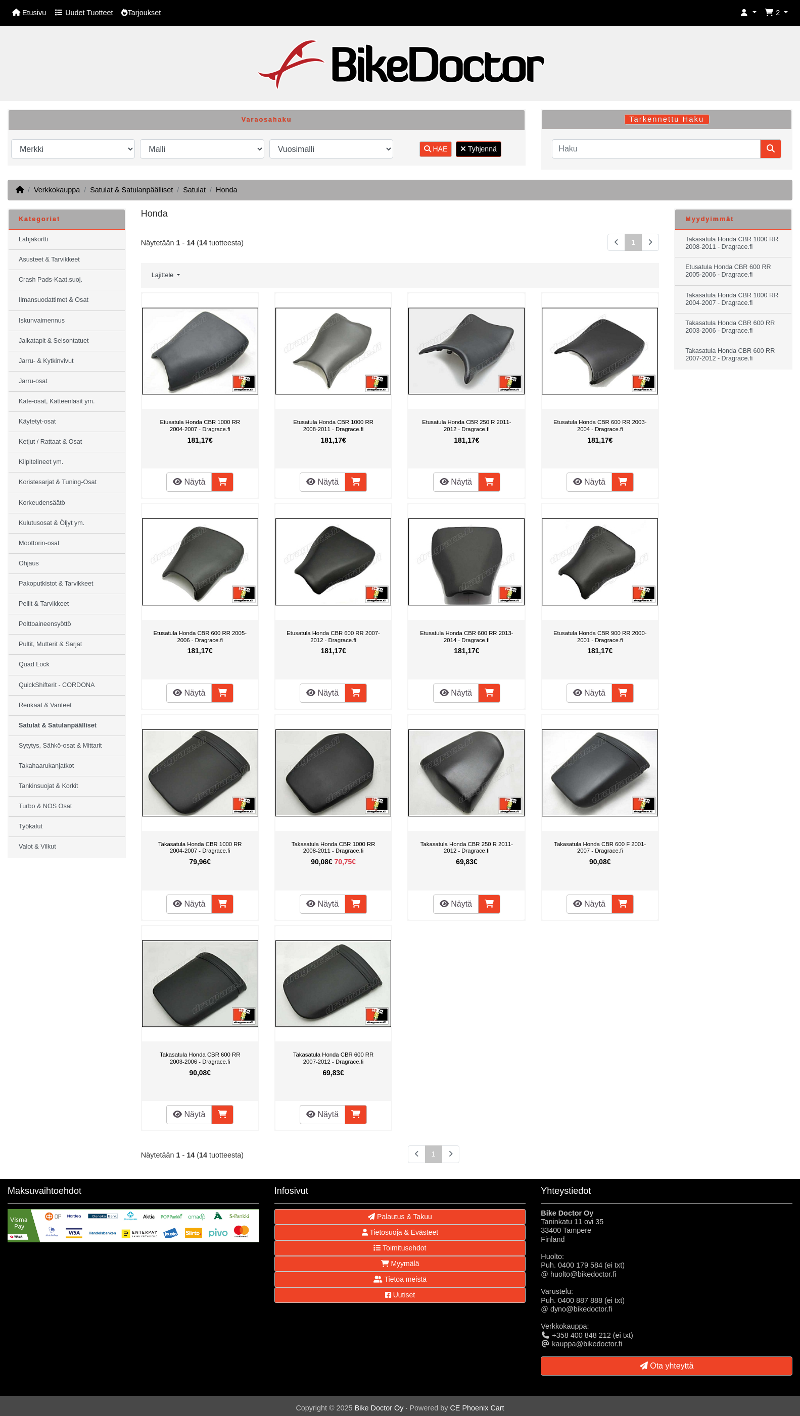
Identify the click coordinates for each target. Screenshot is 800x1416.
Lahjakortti (33, 239)
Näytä (189, 482)
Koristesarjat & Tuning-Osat (58, 482)
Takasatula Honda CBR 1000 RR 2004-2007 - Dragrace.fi (200, 847)
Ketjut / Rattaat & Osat (50, 441)
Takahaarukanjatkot (46, 765)
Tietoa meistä (400, 1279)
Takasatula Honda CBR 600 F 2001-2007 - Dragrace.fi (600, 847)
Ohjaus (29, 563)
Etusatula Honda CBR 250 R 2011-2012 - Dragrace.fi (466, 425)
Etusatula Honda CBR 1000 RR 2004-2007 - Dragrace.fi (200, 425)
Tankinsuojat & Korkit (48, 786)
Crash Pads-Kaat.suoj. (50, 279)
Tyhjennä (478, 149)
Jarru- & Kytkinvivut (46, 360)
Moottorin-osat (39, 543)
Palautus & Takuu (400, 1217)
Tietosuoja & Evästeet (400, 1232)
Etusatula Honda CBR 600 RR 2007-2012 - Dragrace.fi (333, 636)
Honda (226, 190)
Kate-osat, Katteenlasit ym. (57, 401)
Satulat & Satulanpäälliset (131, 190)
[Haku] (656, 149)
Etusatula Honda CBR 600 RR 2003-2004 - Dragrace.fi (600, 425)
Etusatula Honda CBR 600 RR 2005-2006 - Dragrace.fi (200, 636)
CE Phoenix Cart (477, 1408)
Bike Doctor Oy (379, 1408)
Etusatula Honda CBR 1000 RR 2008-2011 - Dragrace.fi (333, 425)
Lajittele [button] (163, 275)
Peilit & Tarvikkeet (44, 603)
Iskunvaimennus (42, 320)
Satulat (194, 190)
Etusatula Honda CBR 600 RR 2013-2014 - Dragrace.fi (466, 636)
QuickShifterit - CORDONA (57, 685)
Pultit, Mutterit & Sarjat (50, 644)
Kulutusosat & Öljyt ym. (51, 523)
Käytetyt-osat (37, 421)
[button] (748, 13)
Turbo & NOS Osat (45, 806)
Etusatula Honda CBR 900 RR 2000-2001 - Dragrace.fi (600, 636)
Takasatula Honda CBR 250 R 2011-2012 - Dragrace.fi (466, 847)
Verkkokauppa (57, 190)
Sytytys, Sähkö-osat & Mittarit (60, 745)
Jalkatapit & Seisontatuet (54, 340)
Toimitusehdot (399, 1248)
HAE (436, 149)
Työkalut (30, 826)
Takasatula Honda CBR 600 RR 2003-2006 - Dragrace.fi (200, 1058)
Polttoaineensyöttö (45, 623)
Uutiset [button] (400, 1295)
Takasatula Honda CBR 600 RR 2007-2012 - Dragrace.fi (333, 1058)
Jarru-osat (33, 381)
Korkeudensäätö (42, 502)
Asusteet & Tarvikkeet (49, 259)
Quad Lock (34, 664)
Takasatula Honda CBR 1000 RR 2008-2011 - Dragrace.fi (333, 847)
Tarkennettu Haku (666, 119)
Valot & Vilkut (37, 846)
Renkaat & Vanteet (45, 705)
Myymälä (400, 1264)
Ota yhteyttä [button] (667, 1365)
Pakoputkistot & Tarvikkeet (56, 583)
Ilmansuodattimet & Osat (53, 299)
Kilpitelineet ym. (41, 461)
